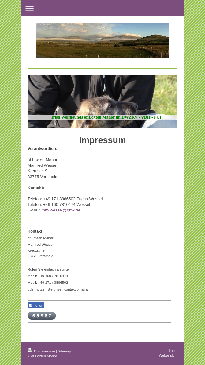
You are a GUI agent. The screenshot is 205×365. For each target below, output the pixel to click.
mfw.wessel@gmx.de (61, 210)
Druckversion (42, 351)
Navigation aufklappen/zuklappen (102, 8)
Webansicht (168, 355)
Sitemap (64, 351)
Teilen (36, 305)
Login (173, 350)
